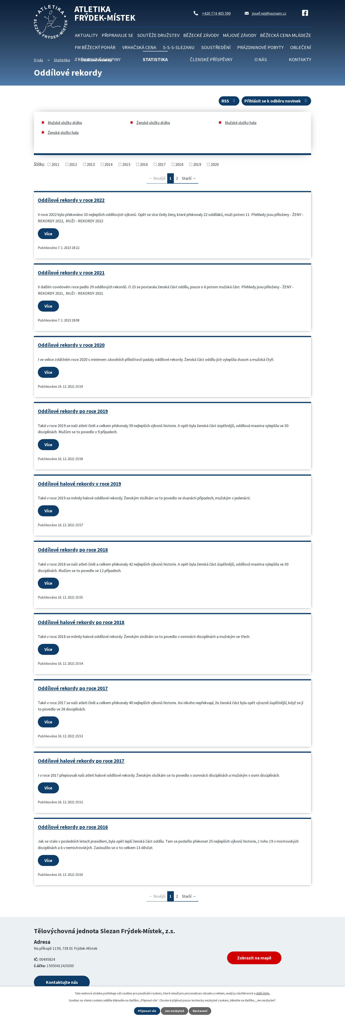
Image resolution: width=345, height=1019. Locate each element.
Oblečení (300, 47)
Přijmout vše (147, 1011)
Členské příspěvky (211, 59)
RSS (229, 101)
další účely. (263, 993)
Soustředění (216, 47)
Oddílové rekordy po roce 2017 (73, 688)
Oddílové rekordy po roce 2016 (73, 827)
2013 (91, 164)
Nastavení (200, 1011)
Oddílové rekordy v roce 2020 (71, 345)
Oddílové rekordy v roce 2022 (71, 200)
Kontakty (300, 59)
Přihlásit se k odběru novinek (276, 101)
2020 (215, 164)
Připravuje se (117, 35)
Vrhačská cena (139, 47)
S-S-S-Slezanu (179, 47)
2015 (126, 164)
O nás (261, 59)
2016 (144, 164)
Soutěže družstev (158, 35)
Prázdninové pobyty (260, 47)
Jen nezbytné (174, 1011)
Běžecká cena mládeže (285, 35)
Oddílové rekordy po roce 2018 (73, 549)
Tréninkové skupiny (98, 59)
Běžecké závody (201, 35)
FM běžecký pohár (95, 47)
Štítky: (39, 163)
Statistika (155, 59)
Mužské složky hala (240, 122)
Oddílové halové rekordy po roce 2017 (81, 761)
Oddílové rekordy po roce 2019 (73, 411)
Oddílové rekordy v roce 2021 (71, 272)
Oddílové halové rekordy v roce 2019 (79, 483)
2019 (197, 164)
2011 (55, 164)
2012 (73, 164)
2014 (108, 164)
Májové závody (239, 35)
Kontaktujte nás (62, 982)
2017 (162, 164)
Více (48, 233)
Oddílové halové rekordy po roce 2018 (81, 622)
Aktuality (86, 35)
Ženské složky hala (63, 132)
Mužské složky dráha (65, 122)
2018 (179, 164)
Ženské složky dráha (153, 122)
